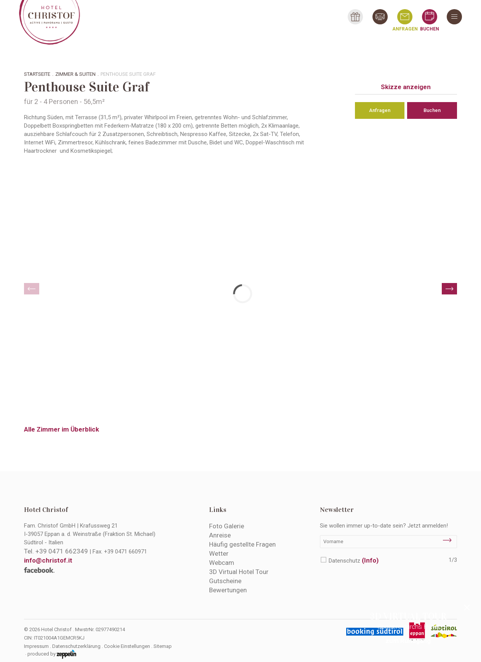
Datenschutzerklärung (76, 646)
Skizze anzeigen (406, 87)
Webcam (221, 562)
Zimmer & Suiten (75, 74)
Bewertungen (228, 590)
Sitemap (162, 646)
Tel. (56, 551)
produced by (51, 654)
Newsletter (337, 509)
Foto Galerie (226, 526)
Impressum (36, 646)
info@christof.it (48, 560)
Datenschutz (354, 560)
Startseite (37, 74)
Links (217, 509)
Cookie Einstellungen (127, 646)
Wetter (219, 553)
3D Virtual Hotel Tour (238, 572)
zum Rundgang (408, 640)
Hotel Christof (46, 509)
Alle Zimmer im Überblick (61, 429)
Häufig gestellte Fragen (242, 544)
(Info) (370, 560)
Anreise (220, 535)
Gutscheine (225, 581)
